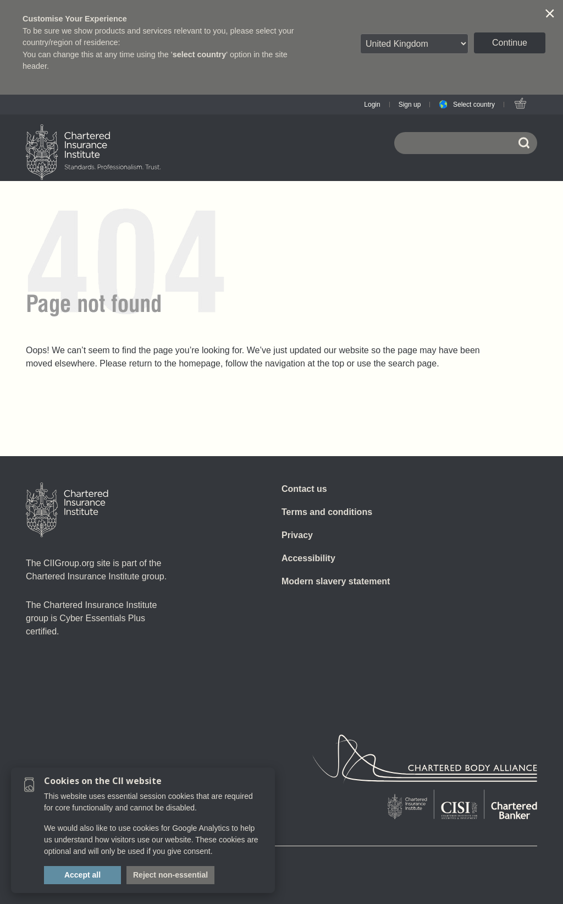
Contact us (304, 489)
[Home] (67, 510)
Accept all (82, 874)
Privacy (297, 535)
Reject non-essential (170, 874)
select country (200, 54)
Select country (474, 104)
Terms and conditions (327, 512)
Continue (509, 42)
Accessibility (308, 558)
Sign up (410, 104)
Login (372, 104)
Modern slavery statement (336, 581)
